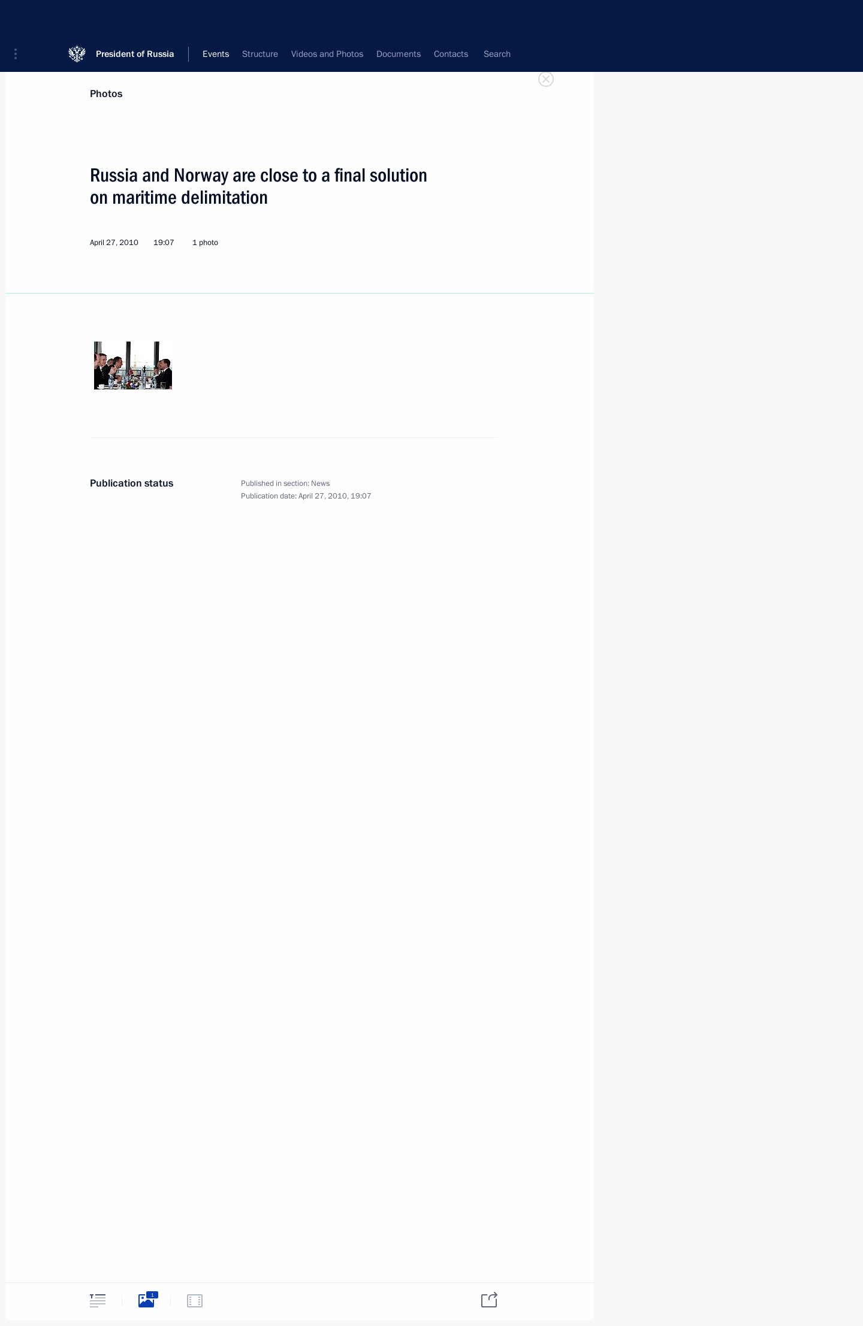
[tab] (98, 1300)
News (320, 483)
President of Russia (135, 17)
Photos (106, 94)
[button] (20, 18)
